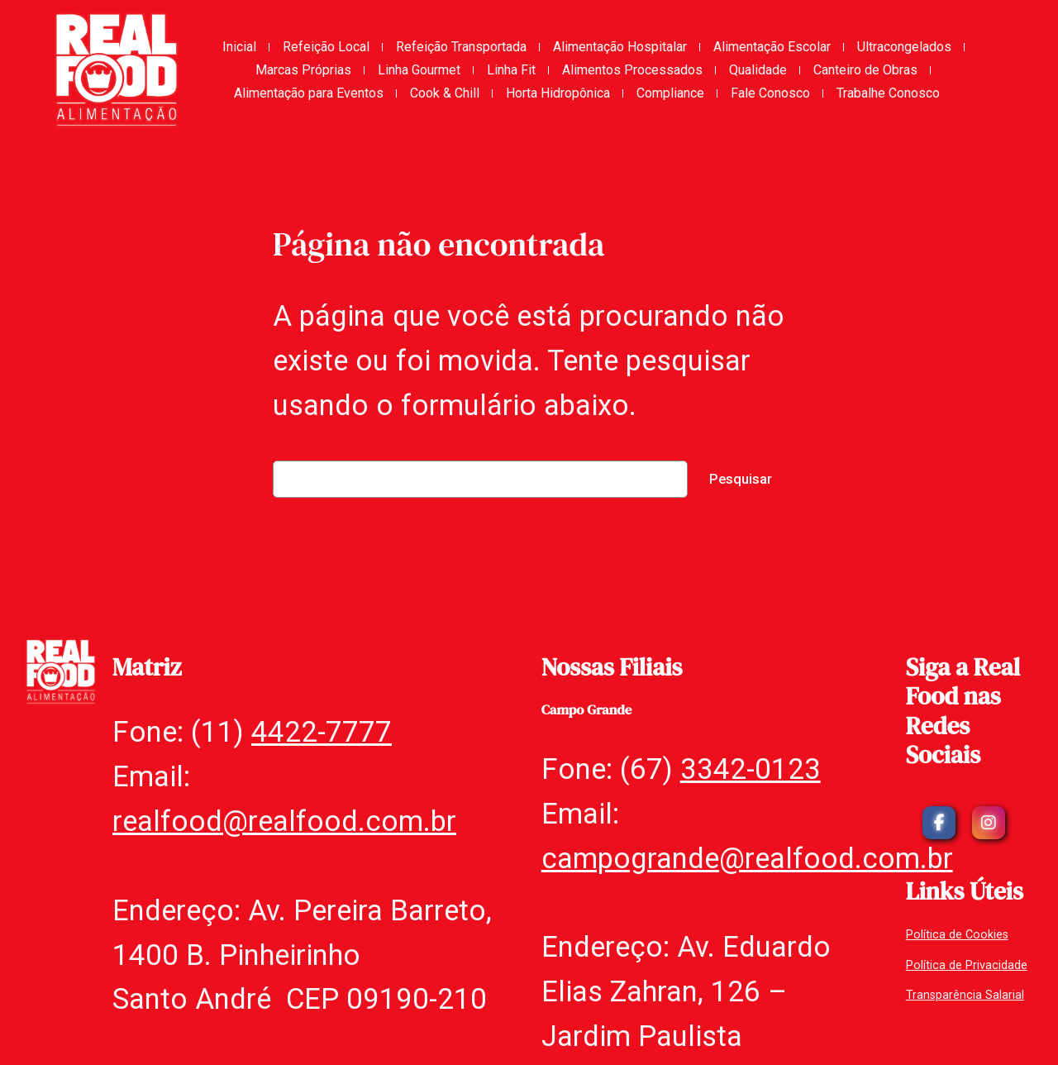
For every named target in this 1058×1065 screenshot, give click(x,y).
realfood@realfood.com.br (284, 821)
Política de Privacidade (966, 965)
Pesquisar (740, 478)
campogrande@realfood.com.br (747, 858)
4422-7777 (321, 731)
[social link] (939, 822)
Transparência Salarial (965, 995)
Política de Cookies (957, 935)
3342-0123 (750, 769)
